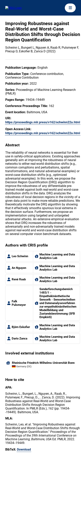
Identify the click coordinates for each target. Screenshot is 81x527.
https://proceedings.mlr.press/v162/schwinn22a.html (42, 122)
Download (24, 449)
